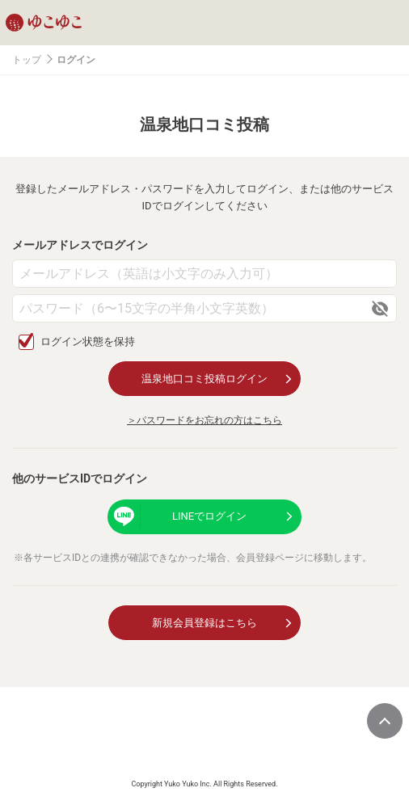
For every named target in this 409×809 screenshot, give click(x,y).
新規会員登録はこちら (204, 623)
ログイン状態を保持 (87, 341)
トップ (26, 59)
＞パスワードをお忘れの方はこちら (204, 420)
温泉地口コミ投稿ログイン (204, 379)
